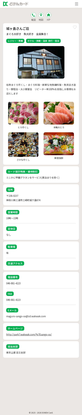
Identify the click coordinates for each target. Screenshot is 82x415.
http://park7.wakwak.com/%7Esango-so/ (29, 334)
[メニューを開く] (76, 4)
